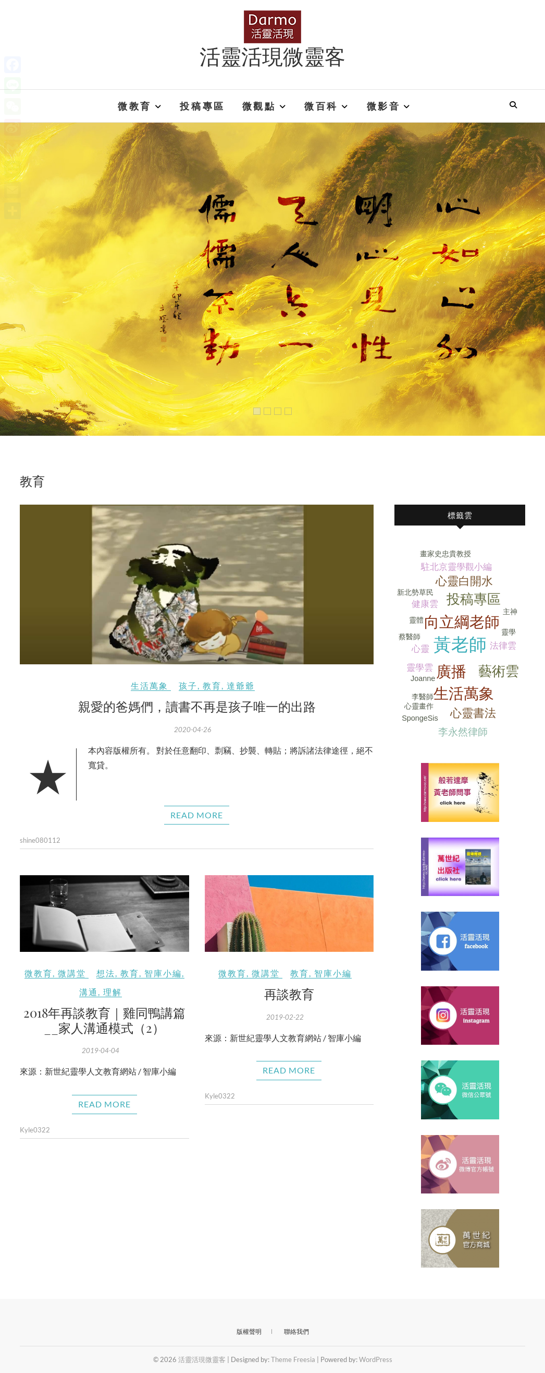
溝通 (88, 992)
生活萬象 (149, 685)
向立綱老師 (462, 622)
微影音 (384, 106)
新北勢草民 (415, 592)
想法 (105, 973)
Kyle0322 (35, 1130)
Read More (196, 815)
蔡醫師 (409, 636)
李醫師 (422, 697)
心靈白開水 (464, 581)
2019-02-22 (285, 1017)
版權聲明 (249, 1331)
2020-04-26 (193, 729)
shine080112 (40, 840)
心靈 (420, 649)
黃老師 (460, 644)
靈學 (508, 632)
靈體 (416, 620)
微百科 (321, 106)
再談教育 (289, 993)
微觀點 (259, 106)
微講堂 (72, 973)
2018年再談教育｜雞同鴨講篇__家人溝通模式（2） (104, 1020)
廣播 (451, 671)
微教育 (135, 106)
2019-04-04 (100, 1050)
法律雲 (503, 646)
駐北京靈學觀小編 (456, 567)
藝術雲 (498, 671)
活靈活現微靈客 (272, 55)
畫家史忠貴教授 (445, 554)
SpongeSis (420, 718)
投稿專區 (202, 106)
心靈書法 (473, 713)
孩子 (188, 685)
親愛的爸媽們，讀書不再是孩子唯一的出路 (197, 706)
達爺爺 (241, 685)
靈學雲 (419, 668)
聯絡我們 (296, 1331)
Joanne (423, 678)
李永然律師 (463, 731)
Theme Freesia (293, 1359)
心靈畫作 (418, 706)
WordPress (375, 1359)
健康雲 (425, 604)
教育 (212, 685)
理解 (112, 992)
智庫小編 (163, 973)
